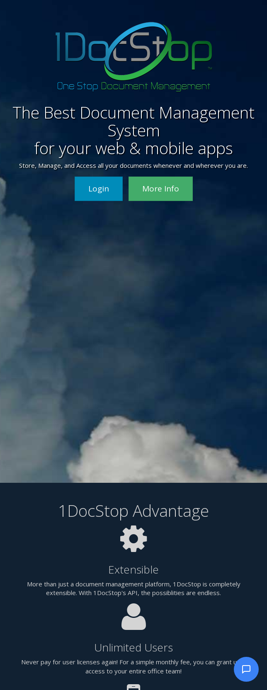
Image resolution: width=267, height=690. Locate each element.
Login (98, 188)
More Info (160, 188)
